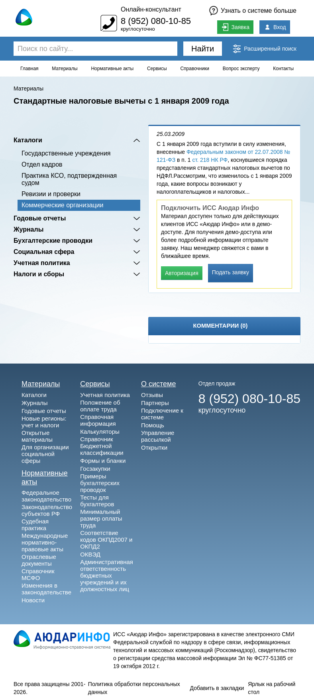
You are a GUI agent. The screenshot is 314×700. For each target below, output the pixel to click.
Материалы (64, 68)
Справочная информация (98, 420)
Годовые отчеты (40, 218)
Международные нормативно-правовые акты (45, 542)
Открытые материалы (37, 436)
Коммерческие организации (62, 205)
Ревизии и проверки (51, 194)
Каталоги (28, 140)
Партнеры (155, 402)
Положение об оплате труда (100, 406)
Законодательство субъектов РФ (47, 510)
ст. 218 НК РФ (210, 160)
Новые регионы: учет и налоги (44, 422)
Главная (29, 68)
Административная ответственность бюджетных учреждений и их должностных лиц (106, 575)
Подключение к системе (162, 414)
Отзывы (152, 394)
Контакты (283, 68)
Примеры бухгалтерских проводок (100, 483)
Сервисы (157, 68)
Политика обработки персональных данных (134, 688)
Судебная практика (35, 524)
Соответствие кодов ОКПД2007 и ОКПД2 (106, 539)
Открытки (154, 447)
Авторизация (181, 273)
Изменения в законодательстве (46, 589)
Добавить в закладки (217, 688)
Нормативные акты (112, 68)
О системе (158, 384)
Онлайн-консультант (151, 9)
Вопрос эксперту (241, 68)
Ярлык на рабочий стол (271, 688)
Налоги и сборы (39, 274)
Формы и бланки (103, 460)
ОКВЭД (90, 554)
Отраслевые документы (39, 560)
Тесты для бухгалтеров (97, 500)
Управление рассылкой (157, 436)
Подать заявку (230, 272)
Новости (33, 600)
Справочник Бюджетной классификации (102, 446)
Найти (202, 48)
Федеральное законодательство (46, 496)
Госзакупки (95, 468)
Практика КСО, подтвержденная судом (69, 179)
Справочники (194, 68)
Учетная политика (42, 263)
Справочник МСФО (38, 574)
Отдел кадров (42, 164)
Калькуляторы (100, 431)
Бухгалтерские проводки (53, 240)
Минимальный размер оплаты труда (101, 518)
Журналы (28, 229)
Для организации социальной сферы (45, 454)
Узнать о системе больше (258, 10)
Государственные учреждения (66, 153)
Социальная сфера (44, 251)
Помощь (152, 425)
